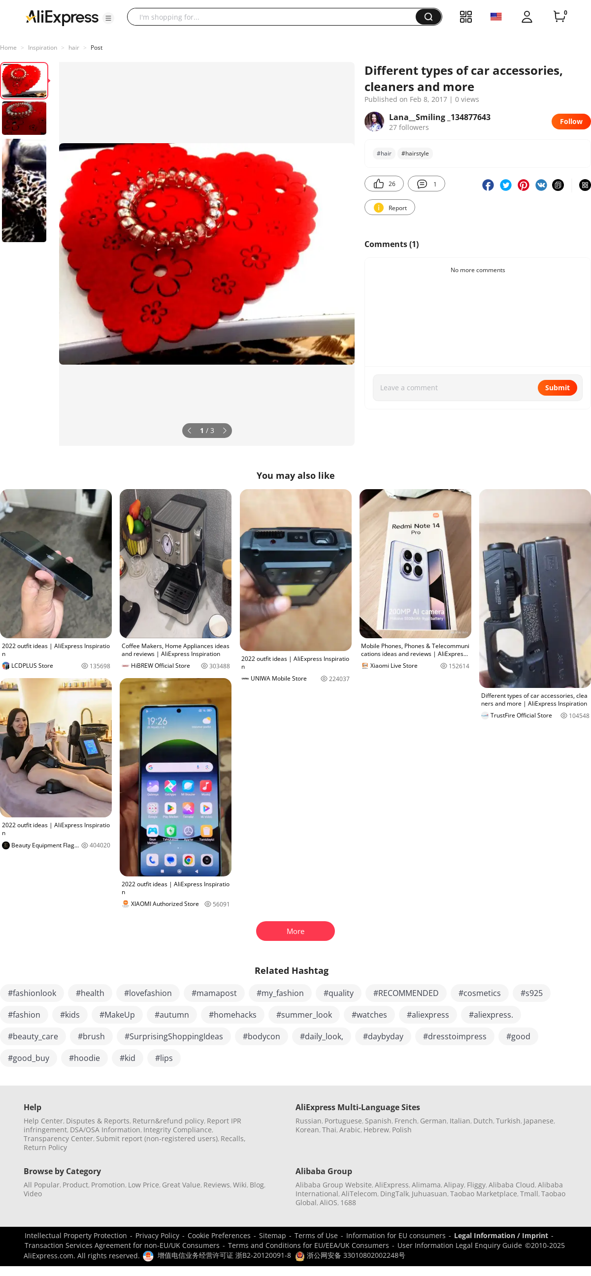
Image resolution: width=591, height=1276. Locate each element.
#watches (369, 1014)
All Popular (42, 1184)
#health (90, 993)
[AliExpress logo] (62, 17)
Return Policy (45, 1147)
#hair (384, 153)
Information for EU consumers (396, 1235)
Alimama (426, 1184)
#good (518, 1036)
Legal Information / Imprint (501, 1235)
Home (8, 47)
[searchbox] (275, 16)
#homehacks (233, 1014)
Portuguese (343, 1120)
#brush (91, 1036)
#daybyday (383, 1036)
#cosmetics (480, 993)
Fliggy (476, 1184)
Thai (329, 1129)
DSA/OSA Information (105, 1129)
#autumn (172, 1014)
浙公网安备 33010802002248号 (350, 1255)
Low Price (143, 1184)
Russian (309, 1120)
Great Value (181, 1184)
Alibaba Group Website (334, 1184)
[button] (108, 18)
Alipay (454, 1184)
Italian (460, 1120)
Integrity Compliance (177, 1129)
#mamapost (214, 993)
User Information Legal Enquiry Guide (459, 1245)
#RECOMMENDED (406, 993)
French (405, 1120)
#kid (127, 1058)
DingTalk (394, 1193)
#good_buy (28, 1058)
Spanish (378, 1120)
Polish (402, 1129)
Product (75, 1184)
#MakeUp (117, 1014)
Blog (257, 1184)
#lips (164, 1058)
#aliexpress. (491, 1014)
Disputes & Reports (98, 1120)
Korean (307, 1129)
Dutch (483, 1120)
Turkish (508, 1120)
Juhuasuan (429, 1193)
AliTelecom (359, 1193)
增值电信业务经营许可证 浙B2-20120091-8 (224, 1255)
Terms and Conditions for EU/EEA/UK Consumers (308, 1245)
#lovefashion (148, 993)
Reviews (216, 1184)
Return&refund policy (168, 1120)
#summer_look (304, 1014)
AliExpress (392, 1184)
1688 (348, 1202)
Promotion (108, 1184)
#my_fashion (280, 993)
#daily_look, (321, 1036)
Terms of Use (316, 1235)
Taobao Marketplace (483, 1193)
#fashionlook (32, 993)
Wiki (240, 1184)
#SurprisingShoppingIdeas (174, 1036)
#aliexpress (428, 1014)
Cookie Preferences (219, 1235)
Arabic (350, 1129)
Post (96, 47)
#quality (339, 993)
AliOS (328, 1202)
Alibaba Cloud (512, 1184)
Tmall (529, 1193)
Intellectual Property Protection (76, 1235)
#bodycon (261, 1036)
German (433, 1120)
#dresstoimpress (455, 1036)
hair (73, 47)
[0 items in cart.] (559, 17)
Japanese (539, 1120)
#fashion (24, 1014)
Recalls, (233, 1138)
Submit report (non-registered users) (157, 1138)
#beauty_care (33, 1036)
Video (33, 1193)
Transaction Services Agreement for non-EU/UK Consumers (122, 1245)
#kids (70, 1014)
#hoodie (84, 1058)
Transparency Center (58, 1138)
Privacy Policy (157, 1235)
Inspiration (42, 47)
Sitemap (272, 1235)
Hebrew (376, 1129)
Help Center (43, 1120)
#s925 (532, 993)
